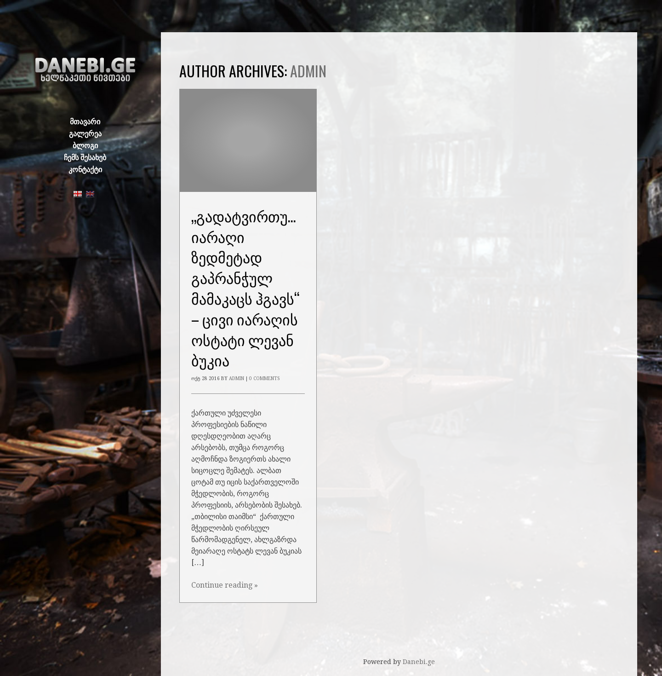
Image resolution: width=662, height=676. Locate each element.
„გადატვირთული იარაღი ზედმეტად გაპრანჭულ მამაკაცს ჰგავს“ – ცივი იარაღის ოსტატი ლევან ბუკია (251, 288)
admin (308, 70)
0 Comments (264, 378)
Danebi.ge (419, 661)
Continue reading (224, 585)
